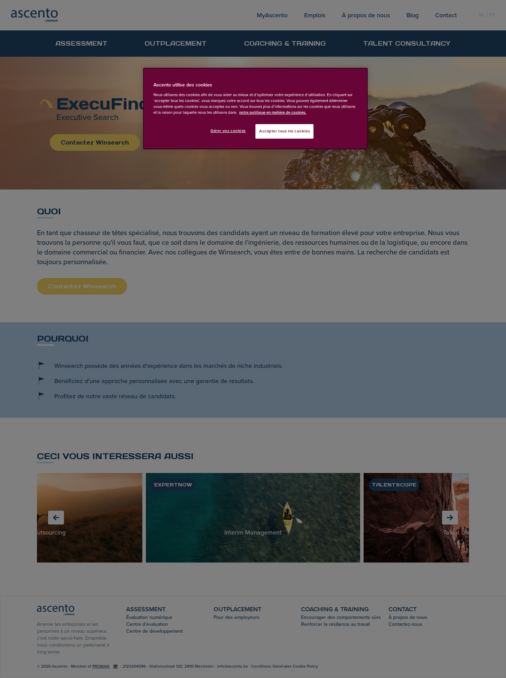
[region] (255, 108)
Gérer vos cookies (228, 131)
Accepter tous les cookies (284, 131)
